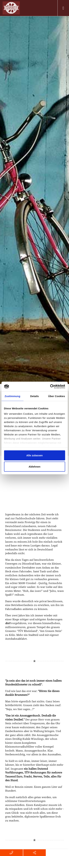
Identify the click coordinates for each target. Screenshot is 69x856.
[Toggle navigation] (63, 8)
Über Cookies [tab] (56, 396)
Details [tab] (34, 396)
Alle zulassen (34, 455)
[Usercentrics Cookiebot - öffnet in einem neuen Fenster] (50, 386)
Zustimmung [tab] (12, 396)
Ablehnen (34, 466)
